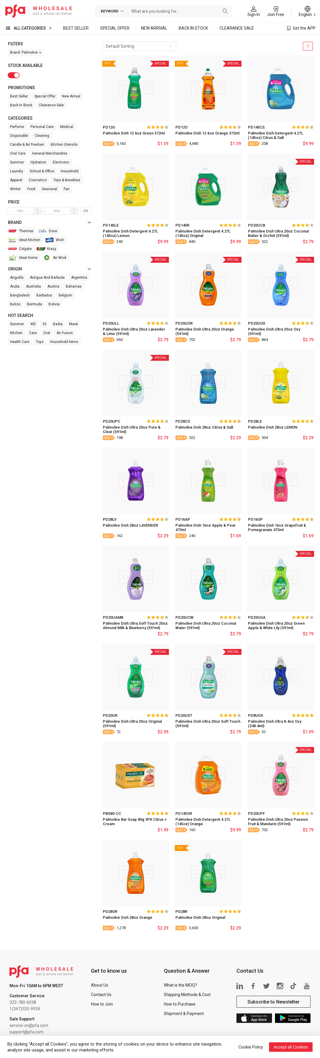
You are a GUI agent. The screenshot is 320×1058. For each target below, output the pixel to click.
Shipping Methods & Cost (187, 994)
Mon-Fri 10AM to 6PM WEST (36, 985)
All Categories (30, 28)
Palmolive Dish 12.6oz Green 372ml (134, 133)
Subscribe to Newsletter (273, 1002)
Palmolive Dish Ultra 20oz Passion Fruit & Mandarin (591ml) (278, 821)
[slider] (157, 127)
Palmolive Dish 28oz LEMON (272, 427)
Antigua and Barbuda (47, 277)
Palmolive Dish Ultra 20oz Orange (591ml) (204, 331)
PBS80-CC (112, 813)
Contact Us (101, 994)
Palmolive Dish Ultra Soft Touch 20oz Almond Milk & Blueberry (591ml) (135, 625)
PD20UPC (111, 421)
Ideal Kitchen (24, 240)
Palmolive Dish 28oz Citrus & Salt (204, 427)
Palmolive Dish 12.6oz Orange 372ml (207, 133)
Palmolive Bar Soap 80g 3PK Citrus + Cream (135, 821)
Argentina (79, 277)
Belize (15, 304)
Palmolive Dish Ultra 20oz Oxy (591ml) (274, 331)
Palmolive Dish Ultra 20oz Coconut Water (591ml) (205, 625)
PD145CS (256, 127)
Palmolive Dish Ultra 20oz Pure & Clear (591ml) (132, 429)
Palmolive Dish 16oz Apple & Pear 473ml (205, 527)
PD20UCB (256, 225)
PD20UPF (256, 813)
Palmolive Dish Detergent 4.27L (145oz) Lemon (130, 233)
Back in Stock (193, 28)
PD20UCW (184, 617)
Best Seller (76, 28)
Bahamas (74, 286)
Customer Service (26, 995)
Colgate (20, 249)
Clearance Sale (237, 28)
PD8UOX (255, 715)
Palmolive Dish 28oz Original (200, 917)
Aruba (15, 286)
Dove (47, 231)
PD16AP (182, 519)
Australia (33, 286)
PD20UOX (256, 323)
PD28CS (182, 421)
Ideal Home (23, 257)
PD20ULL (111, 323)
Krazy (46, 249)
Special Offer (114, 28)
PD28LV (109, 519)
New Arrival (154, 28)
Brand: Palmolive (26, 52)
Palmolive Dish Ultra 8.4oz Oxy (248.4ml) (274, 723)
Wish (54, 240)
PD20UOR (184, 323)
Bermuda (34, 304)
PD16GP (255, 519)
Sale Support (21, 1019)
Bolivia (54, 304)
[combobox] (174, 11)
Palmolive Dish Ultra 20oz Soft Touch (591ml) (207, 723)
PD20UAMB (113, 617)
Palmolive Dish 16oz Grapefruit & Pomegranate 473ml (277, 527)
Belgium (65, 295)
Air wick (54, 257)
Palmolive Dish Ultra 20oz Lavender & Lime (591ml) (134, 331)
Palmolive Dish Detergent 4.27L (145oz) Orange (203, 821)
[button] (37, 212)
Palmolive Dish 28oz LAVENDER (130, 525)
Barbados (44, 295)
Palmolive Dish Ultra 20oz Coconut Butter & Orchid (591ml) (278, 233)
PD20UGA (256, 617)
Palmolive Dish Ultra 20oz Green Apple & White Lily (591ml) (276, 625)
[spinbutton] (20, 210)
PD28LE (255, 421)
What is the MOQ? (180, 985)
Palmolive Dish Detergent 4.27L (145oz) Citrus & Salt (275, 135)
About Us (99, 985)
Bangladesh (20, 295)
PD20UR (110, 715)
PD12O (181, 127)
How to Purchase (180, 1004)
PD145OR (183, 813)
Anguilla (16, 277)
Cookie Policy (251, 1047)
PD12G (109, 127)
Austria (53, 286)
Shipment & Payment (184, 1013)
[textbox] (174, 11)
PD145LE (111, 225)
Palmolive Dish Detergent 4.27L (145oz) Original (203, 233)
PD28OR (110, 911)
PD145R (182, 225)
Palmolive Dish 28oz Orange (127, 917)
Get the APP (304, 28)
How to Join (102, 1004)
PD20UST (183, 715)
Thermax (20, 231)
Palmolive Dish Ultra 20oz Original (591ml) (132, 723)
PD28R (181, 911)
